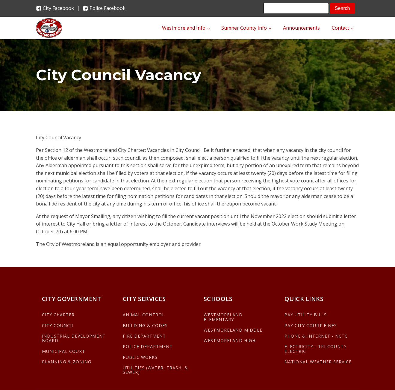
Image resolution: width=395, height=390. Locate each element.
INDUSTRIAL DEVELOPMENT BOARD (74, 338)
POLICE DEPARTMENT (147, 346)
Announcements (301, 28)
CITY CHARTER (58, 314)
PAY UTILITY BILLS (305, 314)
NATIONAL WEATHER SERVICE (318, 361)
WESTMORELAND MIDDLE (233, 330)
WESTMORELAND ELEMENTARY (223, 317)
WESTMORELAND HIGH (229, 340)
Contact (340, 28)
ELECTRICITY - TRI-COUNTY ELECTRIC (315, 348)
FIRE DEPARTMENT (144, 336)
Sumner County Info (244, 28)
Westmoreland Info (183, 28)
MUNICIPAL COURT (63, 351)
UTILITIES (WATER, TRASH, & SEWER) (155, 370)
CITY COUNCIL (58, 325)
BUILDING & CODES (145, 325)
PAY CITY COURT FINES (310, 325)
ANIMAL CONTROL (144, 314)
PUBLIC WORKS (140, 357)
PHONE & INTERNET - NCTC (316, 336)
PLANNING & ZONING (66, 361)
